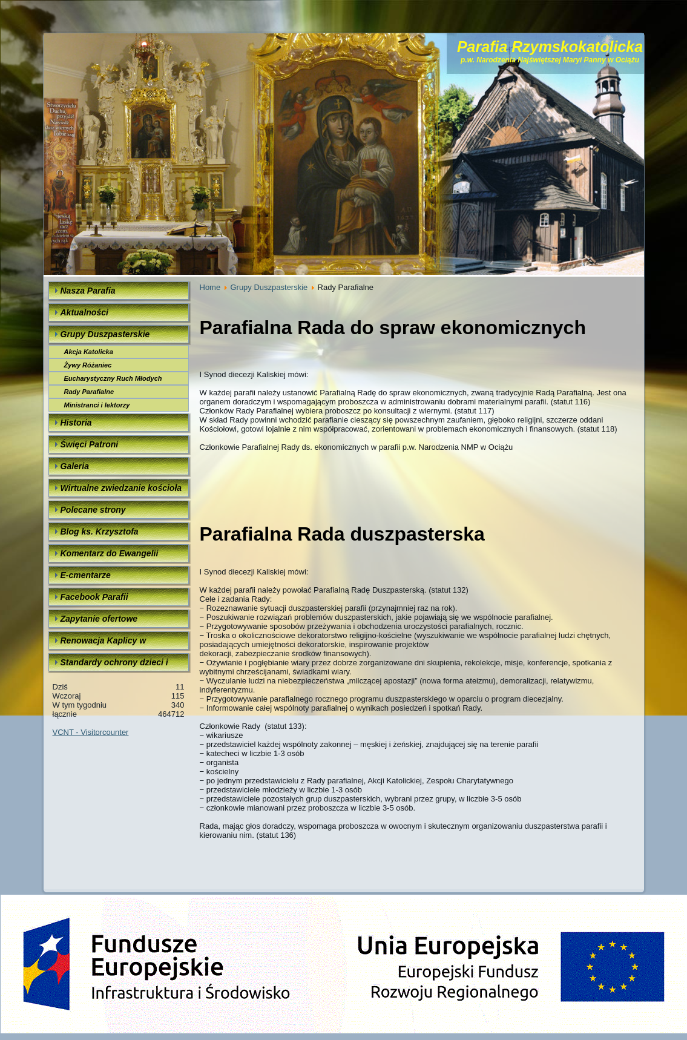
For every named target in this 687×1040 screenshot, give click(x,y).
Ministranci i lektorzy (97, 405)
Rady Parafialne (89, 391)
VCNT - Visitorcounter (91, 732)
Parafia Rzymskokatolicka (550, 46)
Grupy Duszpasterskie (268, 287)
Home (210, 287)
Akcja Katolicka (88, 351)
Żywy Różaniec (88, 365)
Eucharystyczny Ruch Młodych (113, 378)
